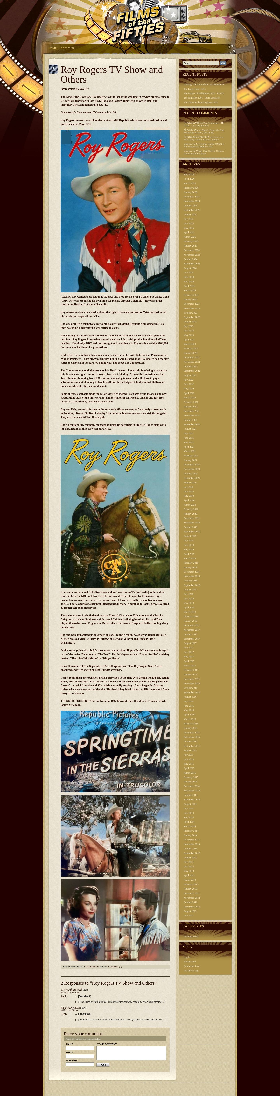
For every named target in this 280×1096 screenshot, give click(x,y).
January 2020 (190, 513)
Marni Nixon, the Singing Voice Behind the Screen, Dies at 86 (209, 131)
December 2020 (192, 464)
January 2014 (190, 835)
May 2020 (189, 495)
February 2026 (191, 187)
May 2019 (189, 549)
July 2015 (188, 754)
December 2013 (192, 839)
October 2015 (190, 741)
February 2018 (191, 616)
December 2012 (192, 893)
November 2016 (192, 683)
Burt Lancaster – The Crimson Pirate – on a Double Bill (209, 124)
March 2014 (190, 826)
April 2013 (189, 875)
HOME (53, 48)
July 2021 (188, 433)
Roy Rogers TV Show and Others (112, 74)
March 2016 (190, 719)
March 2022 (190, 397)
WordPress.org (191, 970)
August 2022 (190, 375)
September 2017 (192, 638)
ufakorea (188, 144)
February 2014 (191, 830)
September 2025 (192, 210)
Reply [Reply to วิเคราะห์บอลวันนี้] (64, 996)
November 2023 (192, 308)
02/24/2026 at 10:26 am (70, 993)
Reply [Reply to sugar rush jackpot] (64, 1014)
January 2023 (190, 352)
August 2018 (190, 589)
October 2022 (190, 366)
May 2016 (189, 710)
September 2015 (192, 745)
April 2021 (189, 446)
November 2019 (192, 522)
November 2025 (192, 201)
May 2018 (189, 602)
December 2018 (192, 571)
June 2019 (189, 544)
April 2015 (189, 768)
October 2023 (190, 312)
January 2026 (190, 192)
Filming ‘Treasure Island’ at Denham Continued (208, 84)
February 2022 (191, 402)
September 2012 (192, 906)
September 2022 (192, 370)
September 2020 (192, 477)
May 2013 (189, 870)
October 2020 (190, 473)
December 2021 (192, 410)
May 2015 (189, 763)
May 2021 (189, 442)
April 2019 (189, 553)
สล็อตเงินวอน (191, 130)
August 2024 (190, 268)
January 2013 (190, 888)
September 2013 (192, 853)
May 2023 (189, 335)
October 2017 (190, 634)
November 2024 (192, 254)
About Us (67, 48)
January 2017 (190, 674)
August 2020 (190, 482)
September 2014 (192, 799)
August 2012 (190, 911)
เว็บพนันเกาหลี (192, 123)
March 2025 (190, 236)
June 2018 (189, 598)
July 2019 (188, 540)
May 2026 (189, 174)
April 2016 (189, 714)
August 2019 (190, 536)
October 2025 (190, 205)
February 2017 (191, 669)
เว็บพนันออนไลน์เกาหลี (196, 137)
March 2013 (190, 879)
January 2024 (190, 299)
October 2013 (190, 848)
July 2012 (188, 915)
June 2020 (189, 491)
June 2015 (189, 759)
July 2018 (188, 594)
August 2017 (190, 643)
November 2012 (192, 897)
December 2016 (192, 678)
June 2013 (189, 866)
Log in (187, 957)
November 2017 (192, 629)
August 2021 (190, 428)
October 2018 (190, 580)
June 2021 (189, 437)
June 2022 (189, 384)
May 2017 (189, 656)
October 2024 (190, 259)
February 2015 (191, 777)
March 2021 (190, 451)
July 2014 (188, 808)
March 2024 (190, 290)
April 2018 (189, 607)
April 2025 (189, 232)
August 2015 (190, 750)
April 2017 (189, 661)
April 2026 (189, 178)
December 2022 (192, 357)
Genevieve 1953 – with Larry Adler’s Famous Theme (207, 138)
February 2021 (191, 455)
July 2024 (188, 272)
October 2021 (190, 419)
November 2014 (192, 790)
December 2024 (192, 250)
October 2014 (190, 795)
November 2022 (192, 361)
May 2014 (189, 817)
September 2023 (192, 317)
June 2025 (189, 223)
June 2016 (189, 705)
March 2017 (190, 665)
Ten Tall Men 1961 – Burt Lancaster (202, 97)
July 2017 (188, 647)
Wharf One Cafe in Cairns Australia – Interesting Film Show (209, 152)
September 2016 (192, 692)
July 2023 (188, 326)
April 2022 (189, 393)
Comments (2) (115, 966)
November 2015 (192, 736)
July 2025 (188, 218)
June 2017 (189, 652)
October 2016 (190, 687)
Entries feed (190, 961)
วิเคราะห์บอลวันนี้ (71, 989)
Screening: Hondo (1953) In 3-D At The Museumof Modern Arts (208, 145)
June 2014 (189, 812)
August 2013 (190, 857)
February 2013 (191, 884)
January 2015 (190, 781)
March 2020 (190, 504)
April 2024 (189, 285)
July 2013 (188, 861)
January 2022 (190, 406)
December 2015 (192, 732)
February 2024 (191, 294)
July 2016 (188, 701)
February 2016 (191, 723)
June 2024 (189, 277)
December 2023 (192, 303)
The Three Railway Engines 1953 (201, 102)
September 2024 (192, 263)
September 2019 (192, 531)
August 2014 (190, 803)
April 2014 (189, 821)
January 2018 (190, 620)
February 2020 (191, 509)
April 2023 (189, 339)
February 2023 (191, 348)
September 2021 (192, 424)
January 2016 (190, 728)
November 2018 (192, 576)
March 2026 (190, 183)
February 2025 (191, 241)
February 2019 (191, 562)
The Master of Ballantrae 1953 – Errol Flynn (206, 93)
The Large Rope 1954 (195, 88)
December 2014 (192, 786)
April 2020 (189, 500)
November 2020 (192, 469)
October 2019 (190, 527)
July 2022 (188, 379)
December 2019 (192, 518)
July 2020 (188, 486)
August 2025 (190, 214)
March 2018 (190, 611)
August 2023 (190, 321)
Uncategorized (92, 966)
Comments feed (192, 966)
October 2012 (190, 902)
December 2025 (192, 196)
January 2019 (190, 567)
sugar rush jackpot (71, 1007)
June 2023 (189, 330)
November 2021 (192, 415)
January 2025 (190, 245)
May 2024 (189, 281)
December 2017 (192, 625)
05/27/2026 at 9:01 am (69, 1010)
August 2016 (190, 696)
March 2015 (190, 772)
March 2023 (190, 343)
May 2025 (189, 227)
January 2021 (190, 460)
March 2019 (190, 558)
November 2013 (192, 844)
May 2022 (189, 388)
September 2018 (192, 585)
